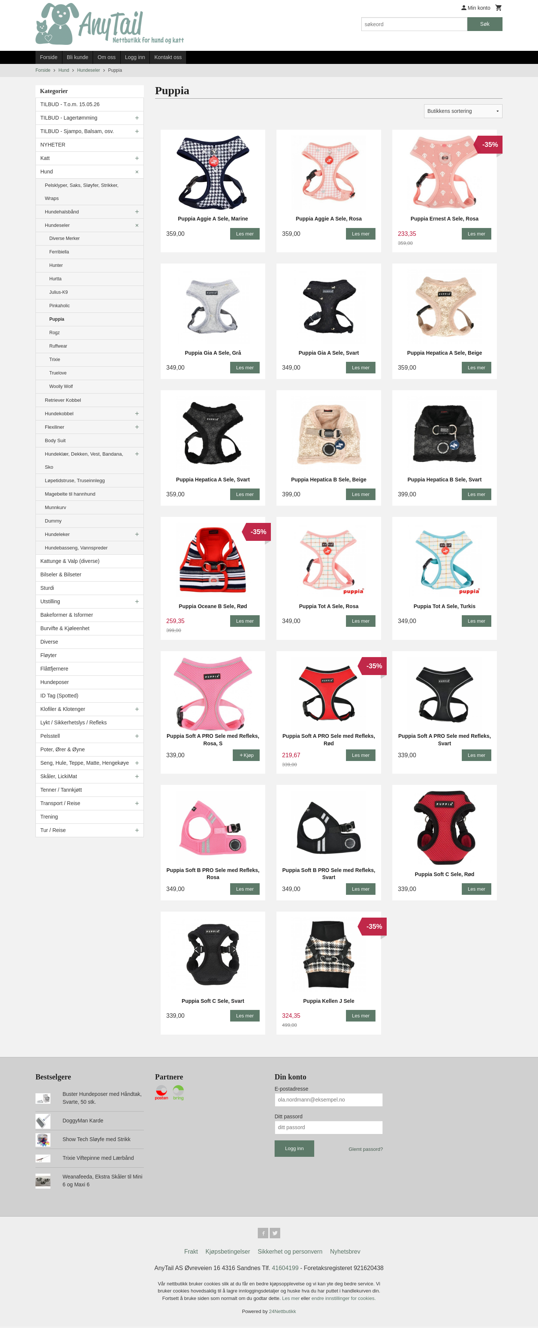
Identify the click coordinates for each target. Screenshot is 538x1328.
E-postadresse (291, 1089)
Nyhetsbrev (345, 1253)
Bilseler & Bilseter (60, 574)
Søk (484, 24)
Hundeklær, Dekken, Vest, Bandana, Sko (84, 460)
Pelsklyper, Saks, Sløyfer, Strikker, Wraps (81, 191)
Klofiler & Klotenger (62, 709)
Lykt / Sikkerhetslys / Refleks (73, 722)
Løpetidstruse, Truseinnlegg (75, 480)
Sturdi (47, 588)
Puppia (56, 319)
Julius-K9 (58, 292)
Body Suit (55, 440)
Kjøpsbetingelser (227, 1253)
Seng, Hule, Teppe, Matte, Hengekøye (84, 763)
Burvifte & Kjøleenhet (65, 628)
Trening (49, 817)
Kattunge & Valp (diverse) (70, 561)
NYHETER (52, 145)
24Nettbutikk (282, 1313)
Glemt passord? (366, 1149)
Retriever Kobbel (63, 400)
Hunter (56, 265)
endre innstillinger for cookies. (344, 1300)
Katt (45, 158)
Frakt (191, 1253)
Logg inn (135, 57)
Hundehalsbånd (62, 212)
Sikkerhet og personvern (290, 1253)
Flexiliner (54, 427)
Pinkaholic (59, 305)
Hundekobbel (59, 413)
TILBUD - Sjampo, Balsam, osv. (77, 131)
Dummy (53, 521)
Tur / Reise (53, 830)
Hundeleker (57, 534)
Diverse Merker (64, 238)
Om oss (106, 57)
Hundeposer (54, 682)
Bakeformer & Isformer (66, 615)
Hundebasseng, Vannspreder (76, 548)
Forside (49, 57)
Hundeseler (57, 225)
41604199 (285, 1269)
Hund (46, 172)
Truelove (58, 373)
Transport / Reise (60, 803)
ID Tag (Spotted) (59, 696)
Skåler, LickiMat (58, 776)
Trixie (54, 359)
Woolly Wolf (61, 386)
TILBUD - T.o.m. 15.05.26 (69, 104)
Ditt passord (289, 1116)
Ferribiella (59, 252)
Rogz (54, 332)
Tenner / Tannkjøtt (61, 790)
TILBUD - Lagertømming (68, 118)
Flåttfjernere (54, 669)
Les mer (291, 1300)
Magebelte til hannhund (70, 494)
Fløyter (48, 655)
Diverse (49, 642)
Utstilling (50, 601)
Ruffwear (58, 346)
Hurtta (55, 278)
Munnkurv (55, 507)
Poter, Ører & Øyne (62, 749)
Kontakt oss (168, 57)
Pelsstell (50, 736)
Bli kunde (78, 57)
